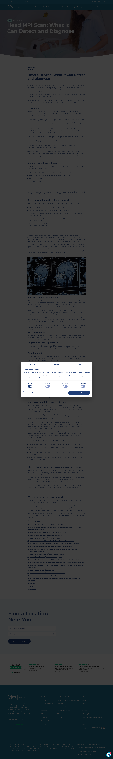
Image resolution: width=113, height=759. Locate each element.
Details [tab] (56, 364)
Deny (34, 393)
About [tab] (80, 364)
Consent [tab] (33, 364)
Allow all (79, 393)
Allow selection (56, 393)
